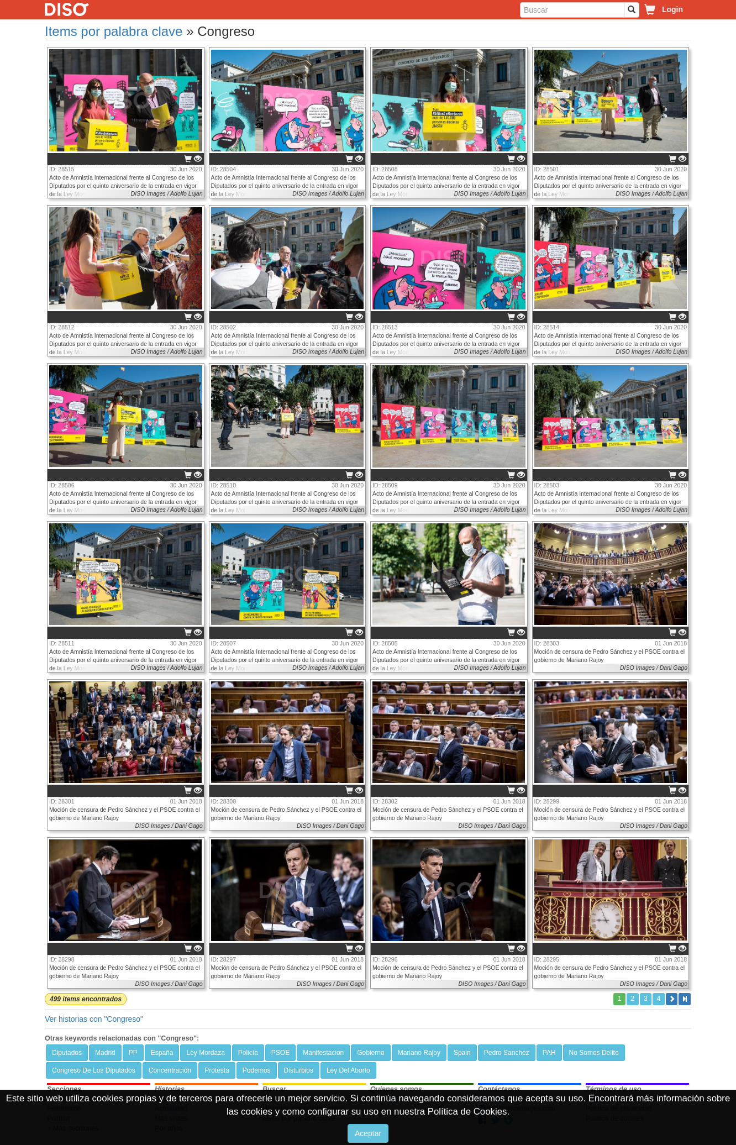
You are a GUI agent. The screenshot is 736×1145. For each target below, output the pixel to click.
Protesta (216, 1070)
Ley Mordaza (205, 1053)
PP (133, 1053)
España (162, 1053)
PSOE (280, 1053)
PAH (549, 1053)
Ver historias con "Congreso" (94, 1019)
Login (672, 9)
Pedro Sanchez (506, 1053)
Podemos (257, 1070)
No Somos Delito (594, 1053)
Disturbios (298, 1070)
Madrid (105, 1053)
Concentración (170, 1070)
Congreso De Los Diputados (93, 1070)
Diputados (67, 1053)
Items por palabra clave (113, 31)
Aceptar (368, 1133)
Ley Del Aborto (348, 1070)
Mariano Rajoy (419, 1053)
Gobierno (370, 1053)
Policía (248, 1053)
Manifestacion (323, 1053)
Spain (462, 1053)
